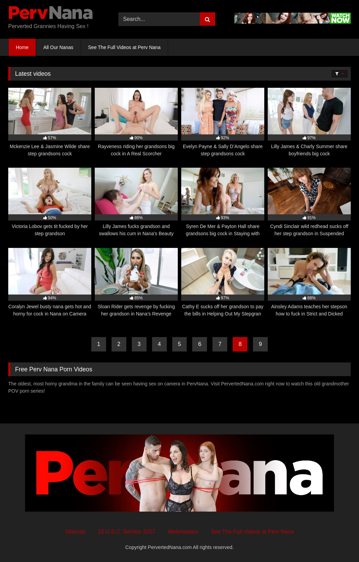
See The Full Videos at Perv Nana (124, 47)
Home (22, 47)
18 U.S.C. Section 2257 (126, 532)
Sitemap (75, 532)
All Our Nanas (58, 47)
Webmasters (183, 532)
